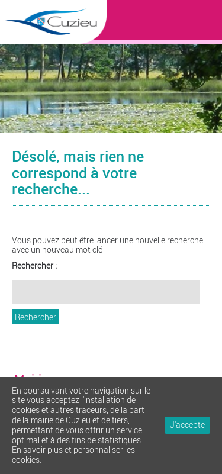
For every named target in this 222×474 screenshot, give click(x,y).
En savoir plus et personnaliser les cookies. (73, 454)
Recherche (207, 18)
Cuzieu (53, 46)
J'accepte (187, 424)
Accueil (183, 18)
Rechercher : (34, 266)
